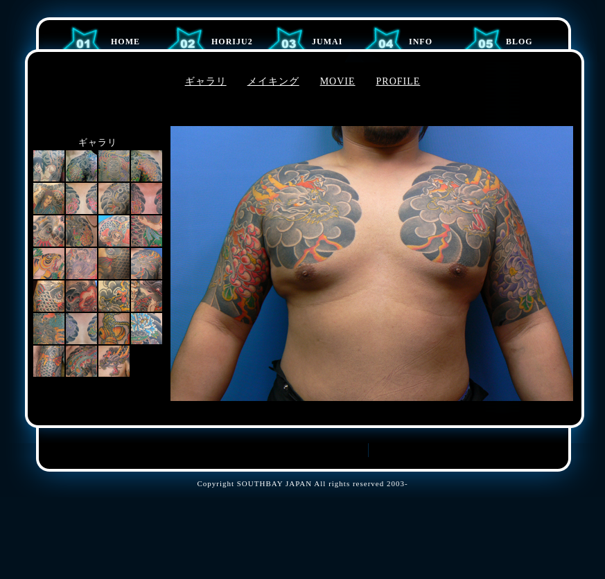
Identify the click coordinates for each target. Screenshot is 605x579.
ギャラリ (206, 81)
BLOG (519, 41)
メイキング (273, 81)
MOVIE (338, 81)
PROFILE (398, 81)
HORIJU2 (232, 41)
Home (125, 41)
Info (420, 41)
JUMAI (327, 41)
